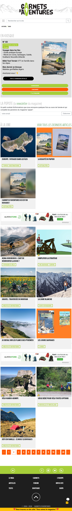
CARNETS (36, 478)
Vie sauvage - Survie (46, 265)
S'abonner (35, 89)
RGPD (61, 488)
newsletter (22, 104)
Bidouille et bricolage (47, 405)
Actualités (43, 165)
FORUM (36, 483)
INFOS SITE (59, 483)
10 (53, 452)
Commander (35, 85)
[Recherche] (36, 21)
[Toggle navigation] (3, 21)
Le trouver (35, 93)
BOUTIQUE (36, 488)
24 (63, 452)
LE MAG (11, 478)
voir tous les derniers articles (54, 125)
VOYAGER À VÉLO (9, 265)
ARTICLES (12, 483)
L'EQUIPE (60, 478)
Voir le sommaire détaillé (18, 78)
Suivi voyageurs (45, 306)
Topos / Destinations (11, 165)
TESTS (11, 488)
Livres (41, 347)
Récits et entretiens (11, 306)
